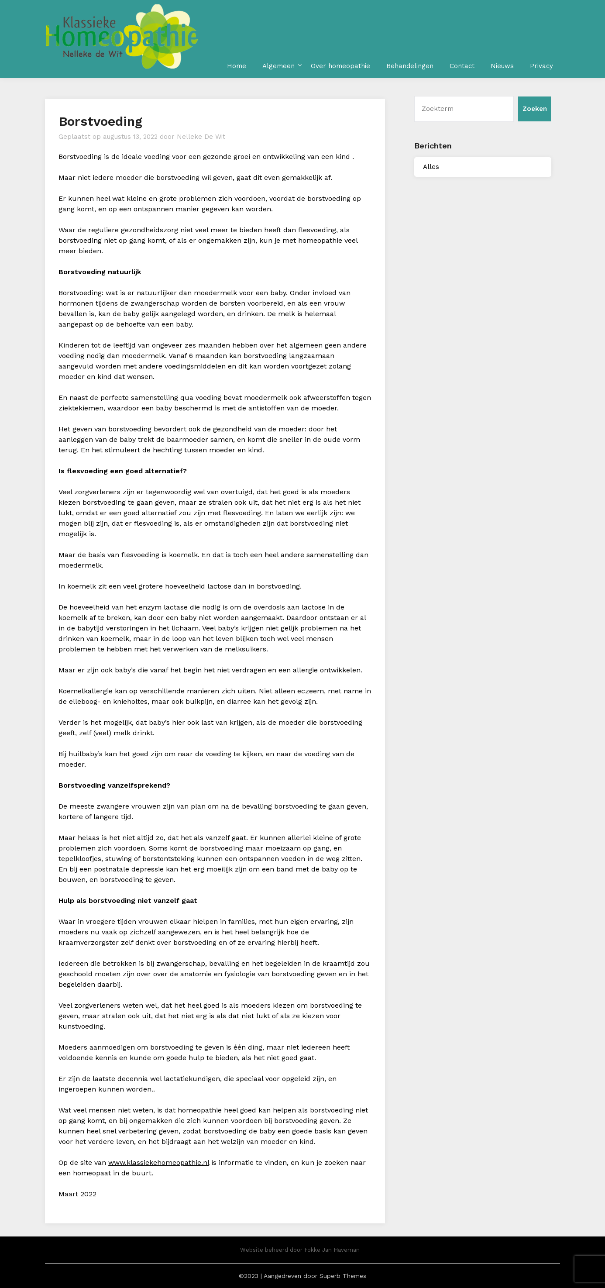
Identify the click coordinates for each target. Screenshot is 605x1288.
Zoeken (534, 109)
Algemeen (278, 66)
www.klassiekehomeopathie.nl (158, 1162)
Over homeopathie (340, 66)
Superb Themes (343, 1275)
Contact (462, 66)
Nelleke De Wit (201, 137)
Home (236, 66)
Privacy (541, 66)
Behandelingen (409, 66)
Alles (431, 167)
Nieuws (502, 66)
